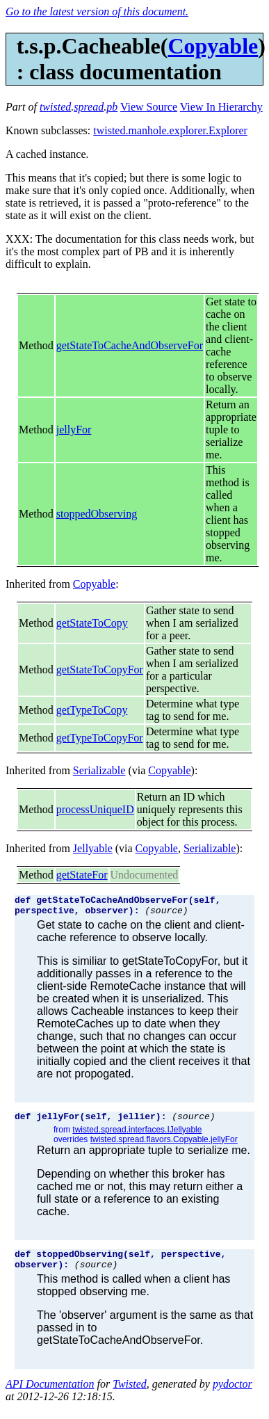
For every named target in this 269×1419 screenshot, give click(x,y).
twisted (55, 107)
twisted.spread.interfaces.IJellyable (137, 1136)
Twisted (130, 1394)
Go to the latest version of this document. (97, 11)
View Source (148, 107)
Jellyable (93, 848)
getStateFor (82, 875)
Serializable (99, 770)
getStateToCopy (92, 623)
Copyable (213, 45)
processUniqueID (95, 809)
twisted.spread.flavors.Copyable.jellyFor (164, 1146)
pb (111, 107)
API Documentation (50, 1394)
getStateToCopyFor (99, 669)
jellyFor (74, 429)
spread (89, 107)
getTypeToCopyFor (99, 738)
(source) (166, 914)
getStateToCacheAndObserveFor (129, 345)
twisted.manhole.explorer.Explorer (170, 130)
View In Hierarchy (221, 107)
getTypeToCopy (92, 710)
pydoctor (232, 1394)
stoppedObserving (96, 514)
